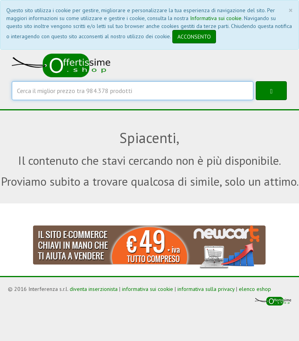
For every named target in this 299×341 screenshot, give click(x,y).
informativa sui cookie (147, 289)
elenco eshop (255, 289)
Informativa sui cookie (216, 18)
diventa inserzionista (94, 289)
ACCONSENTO (194, 36)
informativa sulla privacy (205, 289)
